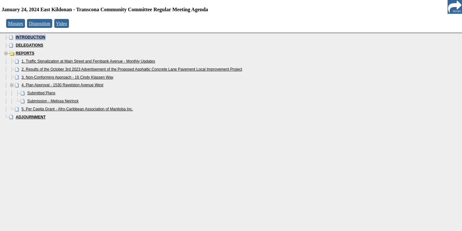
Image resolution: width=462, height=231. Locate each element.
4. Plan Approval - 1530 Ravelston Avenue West (62, 85)
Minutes (15, 23)
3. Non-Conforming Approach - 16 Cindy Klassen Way (67, 77)
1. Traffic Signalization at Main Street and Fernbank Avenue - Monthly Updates (88, 61)
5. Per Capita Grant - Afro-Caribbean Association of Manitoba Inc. (77, 109)
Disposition (39, 23)
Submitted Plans (41, 93)
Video (61, 23)
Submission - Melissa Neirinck (53, 101)
